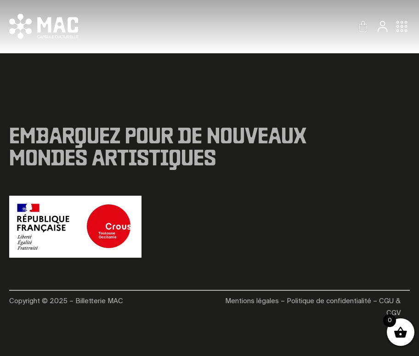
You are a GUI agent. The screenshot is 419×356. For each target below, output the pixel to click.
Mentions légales (252, 301)
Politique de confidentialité (329, 301)
